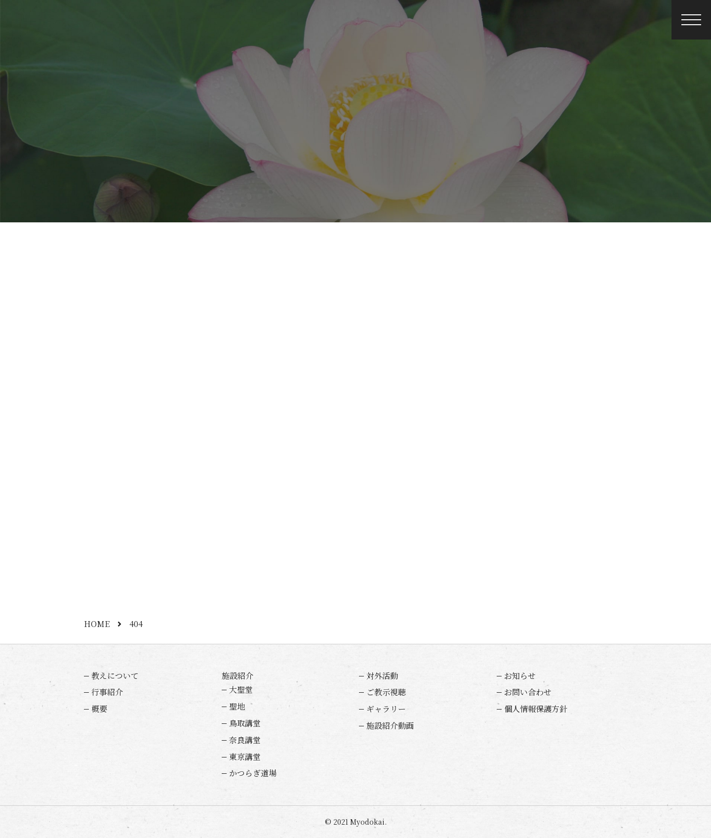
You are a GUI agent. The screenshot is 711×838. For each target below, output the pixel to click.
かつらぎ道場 (252, 773)
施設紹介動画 (390, 725)
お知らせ (520, 675)
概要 (99, 708)
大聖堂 (241, 689)
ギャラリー (386, 708)
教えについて (115, 675)
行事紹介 (107, 692)
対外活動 (382, 675)
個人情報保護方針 (535, 708)
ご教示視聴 (386, 692)
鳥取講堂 (245, 723)
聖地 (237, 706)
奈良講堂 (245, 740)
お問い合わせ (528, 692)
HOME (97, 623)
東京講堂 (245, 756)
